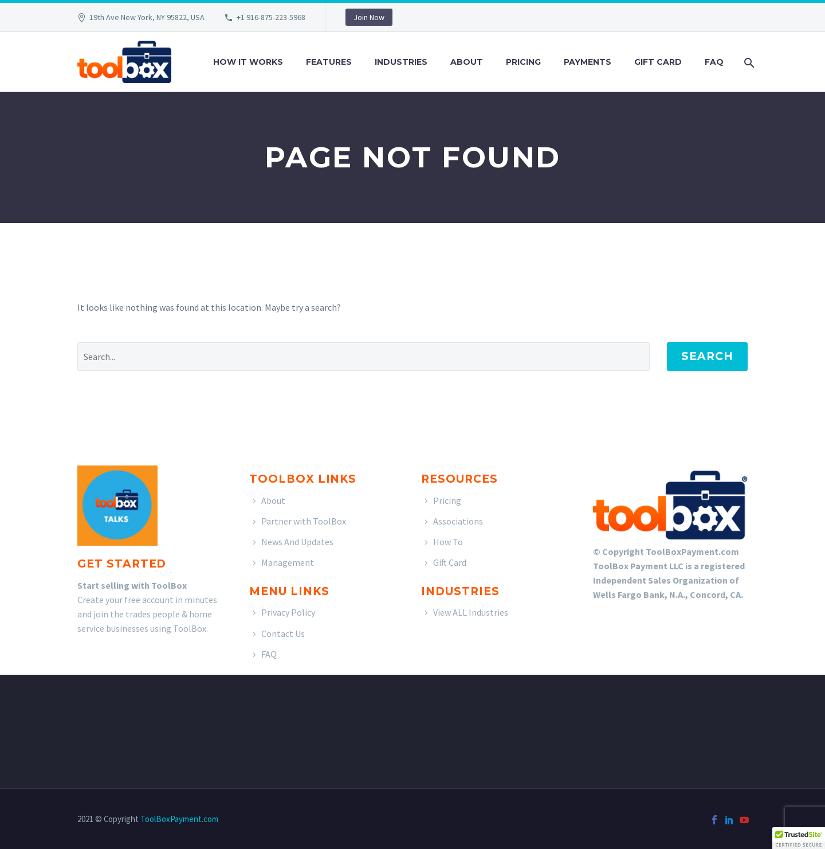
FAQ (714, 62)
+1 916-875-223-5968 (271, 17)
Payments (587, 62)
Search (707, 356)
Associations (458, 521)
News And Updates (297, 541)
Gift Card (658, 62)
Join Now (368, 17)
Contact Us (283, 633)
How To (448, 541)
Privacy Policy (288, 612)
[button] (798, 838)
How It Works (248, 62)
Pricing (523, 62)
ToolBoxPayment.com (179, 818)
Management (287, 562)
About (466, 62)
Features (329, 62)
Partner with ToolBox (303, 521)
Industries (401, 62)
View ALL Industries (470, 612)
